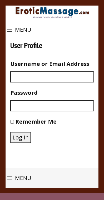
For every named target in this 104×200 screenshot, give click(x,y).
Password (24, 92)
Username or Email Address (49, 64)
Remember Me (36, 121)
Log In (20, 137)
